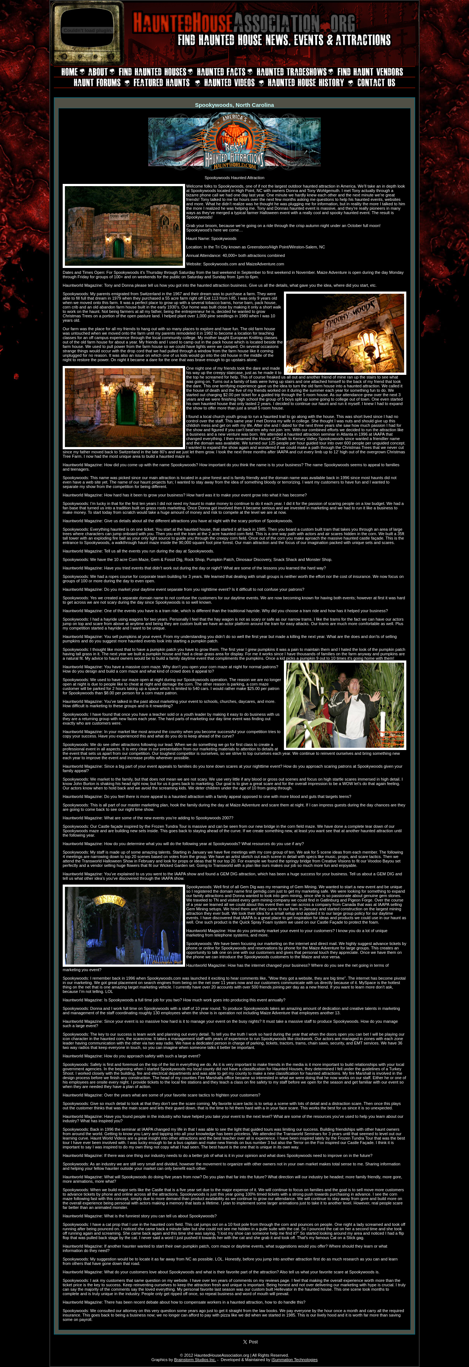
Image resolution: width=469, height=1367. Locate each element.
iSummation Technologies (294, 1359)
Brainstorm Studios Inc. (195, 1359)
